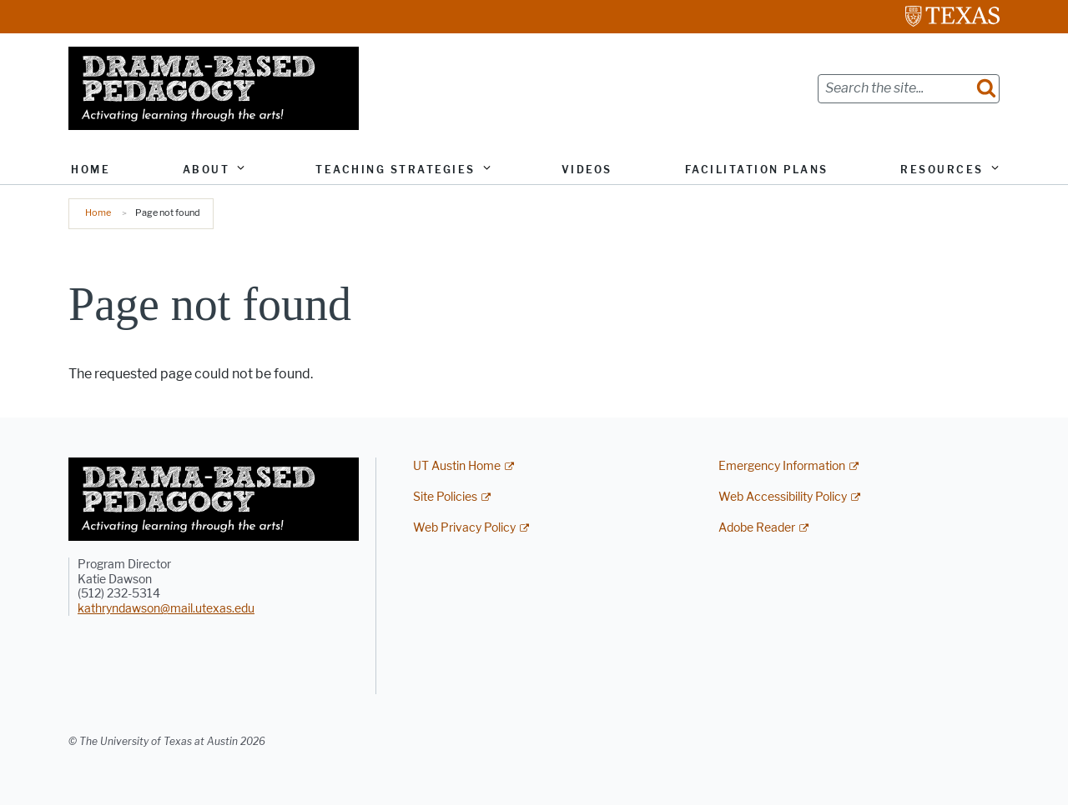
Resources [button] (942, 169)
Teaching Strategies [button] (395, 169)
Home (90, 169)
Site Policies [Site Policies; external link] (445, 497)
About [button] (206, 169)
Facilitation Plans (757, 169)
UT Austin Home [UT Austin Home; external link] (457, 466)
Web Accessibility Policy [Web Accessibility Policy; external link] (782, 497)
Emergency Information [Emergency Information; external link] (781, 466)
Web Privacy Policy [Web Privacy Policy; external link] (464, 528)
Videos (587, 169)
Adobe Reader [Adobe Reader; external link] (756, 528)
